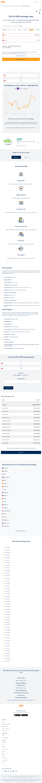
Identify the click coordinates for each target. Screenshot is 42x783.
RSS (3, 762)
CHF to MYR (7, 604)
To (2, 37)
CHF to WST (7, 653)
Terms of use (4, 758)
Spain (5, 480)
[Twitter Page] (8, 771)
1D (15, 88)
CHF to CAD (7, 555)
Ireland (5, 517)
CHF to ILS (7, 586)
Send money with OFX (6, 724)
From (3, 32)
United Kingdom (7, 510)
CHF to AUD (7, 550)
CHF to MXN (7, 601)
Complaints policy (5, 737)
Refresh (20, 26)
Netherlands (6, 520)
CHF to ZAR (7, 661)
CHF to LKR (7, 596)
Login (3, 722)
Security (3, 747)
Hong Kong (6, 486)
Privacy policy (4, 760)
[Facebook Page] (3, 771)
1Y (22, 88)
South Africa (6, 523)
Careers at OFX (5, 749)
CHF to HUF (7, 581)
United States (6, 526)
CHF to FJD (7, 573)
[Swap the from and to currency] (21, 78)
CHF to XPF (7, 658)
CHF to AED (7, 547)
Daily (16, 375)
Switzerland (14, 292)
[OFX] (3, 2)
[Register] (36, 2)
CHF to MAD (7, 599)
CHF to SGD (7, 635)
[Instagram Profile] (16, 771)
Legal (3, 756)
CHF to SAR (7, 627)
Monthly (21, 375)
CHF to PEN (7, 614)
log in (16, 53)
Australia (6, 468)
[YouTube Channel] (14, 771)
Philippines (6, 492)
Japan (5, 489)
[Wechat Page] (11, 771)
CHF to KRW (7, 593)
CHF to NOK (7, 606)
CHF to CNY (7, 560)
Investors (4, 751)
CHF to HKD (7, 578)
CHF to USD (7, 648)
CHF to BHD (7, 552)
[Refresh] (2, 26)
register (12, 53)
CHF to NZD (7, 609)
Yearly (26, 375)
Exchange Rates (7, 5)
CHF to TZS (7, 645)
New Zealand (6, 477)
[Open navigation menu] (40, 2)
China (5, 498)
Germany (5, 471)
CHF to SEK (7, 632)
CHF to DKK (7, 565)
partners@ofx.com (21, 695)
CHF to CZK (7, 562)
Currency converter (5, 728)
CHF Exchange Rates (14, 5)
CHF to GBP (7, 575)
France (5, 513)
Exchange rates (5, 726)
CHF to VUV (7, 651)
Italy (5, 474)
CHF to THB (7, 637)
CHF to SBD (7, 630)
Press (3, 744)
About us (3, 742)
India (5, 501)
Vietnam (13, 334)
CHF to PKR (7, 622)
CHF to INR (7, 588)
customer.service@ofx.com (20, 683)
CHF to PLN (7, 625)
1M (20, 88)
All (26, 88)
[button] (10, 30)
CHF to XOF (7, 656)
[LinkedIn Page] (6, 771)
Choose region (4, 730)
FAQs (3, 735)
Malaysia (5, 504)
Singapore (6, 507)
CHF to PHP (7, 619)
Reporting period (21, 378)
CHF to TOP (7, 640)
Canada (5, 483)
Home (2, 5)
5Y (24, 88)
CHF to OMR (7, 612)
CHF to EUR (7, 570)
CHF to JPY (7, 591)
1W (18, 88)
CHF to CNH (7, 557)
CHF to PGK (7, 617)
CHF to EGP (7, 567)
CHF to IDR (7, 583)
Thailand (5, 495)
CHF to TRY (7, 643)
